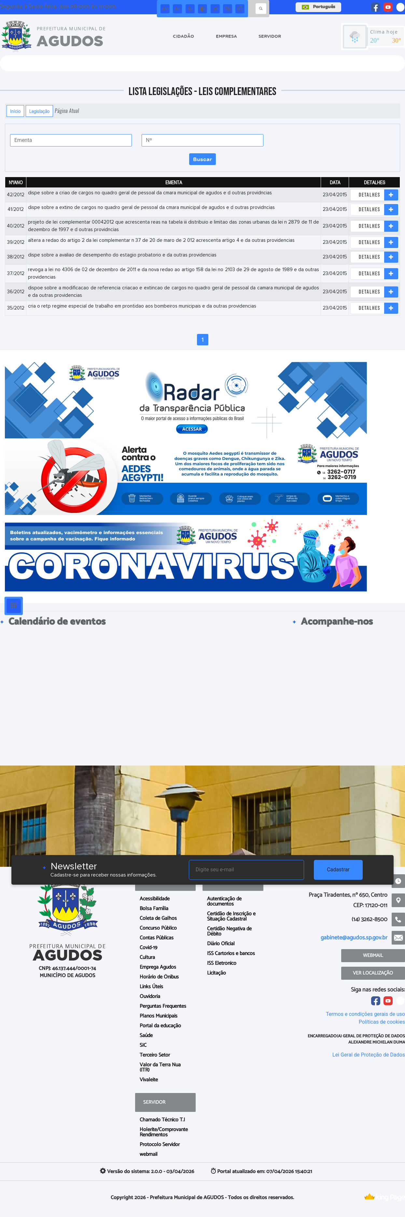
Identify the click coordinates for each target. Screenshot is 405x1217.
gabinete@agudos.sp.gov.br (354, 938)
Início (15, 111)
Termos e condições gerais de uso (365, 1014)
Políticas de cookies (382, 1022)
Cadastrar (338, 869)
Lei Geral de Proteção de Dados (368, 1055)
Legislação (39, 111)
